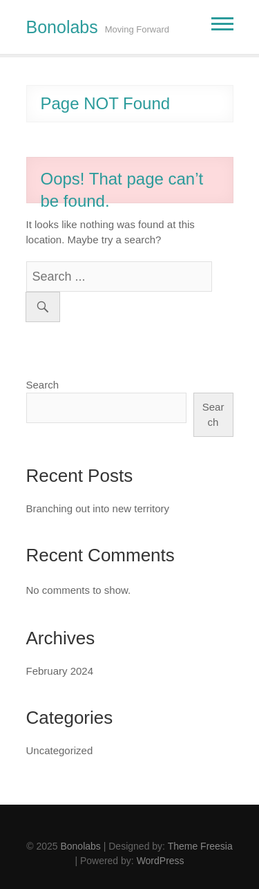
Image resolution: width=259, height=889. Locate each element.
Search (42, 385)
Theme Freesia (200, 846)
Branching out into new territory (98, 508)
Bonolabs (62, 27)
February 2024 (60, 671)
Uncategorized (59, 750)
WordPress (160, 860)
